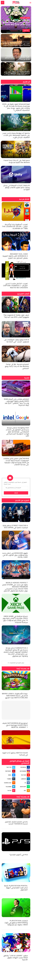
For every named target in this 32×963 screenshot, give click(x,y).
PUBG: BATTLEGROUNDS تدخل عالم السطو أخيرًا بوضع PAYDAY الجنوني (17, 73)
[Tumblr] (9, 778)
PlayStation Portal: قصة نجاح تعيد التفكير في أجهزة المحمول (16, 887)
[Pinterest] (9, 771)
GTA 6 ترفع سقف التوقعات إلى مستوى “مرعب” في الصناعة (16, 340)
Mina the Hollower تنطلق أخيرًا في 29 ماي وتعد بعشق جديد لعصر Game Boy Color (16, 22)
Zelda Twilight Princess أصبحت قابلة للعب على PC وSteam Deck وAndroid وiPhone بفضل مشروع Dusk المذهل (16, 43)
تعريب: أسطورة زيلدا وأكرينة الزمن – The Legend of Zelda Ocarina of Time (15, 226)
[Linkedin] (23, 778)
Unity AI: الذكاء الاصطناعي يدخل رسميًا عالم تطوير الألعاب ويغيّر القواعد (16, 187)
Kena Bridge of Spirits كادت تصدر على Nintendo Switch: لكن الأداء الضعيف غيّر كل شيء (16, 135)
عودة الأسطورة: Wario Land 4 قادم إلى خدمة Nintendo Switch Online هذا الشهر (15, 695)
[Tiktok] (9, 790)
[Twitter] (9, 767)
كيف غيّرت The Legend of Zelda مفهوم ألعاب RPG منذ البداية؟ (16, 316)
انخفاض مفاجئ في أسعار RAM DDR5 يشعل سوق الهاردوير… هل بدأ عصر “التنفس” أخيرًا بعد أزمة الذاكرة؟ (16, 402)
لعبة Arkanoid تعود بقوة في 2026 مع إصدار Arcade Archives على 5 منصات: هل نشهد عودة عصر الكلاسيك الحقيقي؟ (16, 107)
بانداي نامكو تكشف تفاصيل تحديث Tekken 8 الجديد (16, 822)
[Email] (9, 774)
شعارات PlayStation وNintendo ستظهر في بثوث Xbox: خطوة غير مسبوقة (16, 922)
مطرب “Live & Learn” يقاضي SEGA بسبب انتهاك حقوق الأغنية (15, 957)
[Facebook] (23, 767)
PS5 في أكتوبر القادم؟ (19, 854)
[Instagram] (23, 771)
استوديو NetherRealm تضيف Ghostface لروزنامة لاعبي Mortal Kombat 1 (15, 725)
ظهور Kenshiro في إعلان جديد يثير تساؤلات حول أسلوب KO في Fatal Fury (15, 555)
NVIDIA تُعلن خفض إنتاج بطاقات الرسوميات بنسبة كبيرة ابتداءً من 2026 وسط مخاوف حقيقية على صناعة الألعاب (16, 461)
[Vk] (23, 782)
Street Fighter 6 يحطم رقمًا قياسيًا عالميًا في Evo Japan (15, 526)
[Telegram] (9, 786)
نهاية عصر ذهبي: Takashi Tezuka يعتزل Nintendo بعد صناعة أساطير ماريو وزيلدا (17, 58)
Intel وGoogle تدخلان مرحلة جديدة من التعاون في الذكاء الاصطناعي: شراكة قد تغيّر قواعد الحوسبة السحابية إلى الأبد (17, 431)
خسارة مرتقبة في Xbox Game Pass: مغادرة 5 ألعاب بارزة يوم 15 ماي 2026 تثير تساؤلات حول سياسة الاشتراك (15, 619)
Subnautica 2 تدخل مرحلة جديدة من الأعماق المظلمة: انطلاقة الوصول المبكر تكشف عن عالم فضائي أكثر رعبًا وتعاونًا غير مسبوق (15, 652)
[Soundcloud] (9, 782)
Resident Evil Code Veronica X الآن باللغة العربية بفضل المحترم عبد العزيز (15, 256)
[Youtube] (23, 774)
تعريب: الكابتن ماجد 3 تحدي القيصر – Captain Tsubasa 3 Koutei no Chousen (15, 285)
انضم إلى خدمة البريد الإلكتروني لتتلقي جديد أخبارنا (15, 483)
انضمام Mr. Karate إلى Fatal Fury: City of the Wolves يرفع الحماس (17, 366)
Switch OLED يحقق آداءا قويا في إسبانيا (15, 753)
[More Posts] (16, 663)
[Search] (2, 2)
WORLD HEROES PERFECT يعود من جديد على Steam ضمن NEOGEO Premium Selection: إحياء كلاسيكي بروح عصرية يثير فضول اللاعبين (15, 586)
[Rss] (23, 790)
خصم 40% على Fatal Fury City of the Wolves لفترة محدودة (17, 161)
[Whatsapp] (23, 786)
